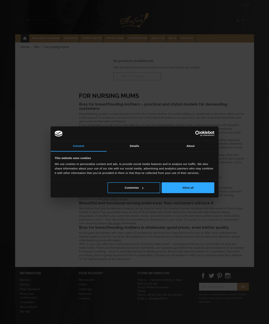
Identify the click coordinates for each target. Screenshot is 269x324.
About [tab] (190, 145)
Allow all (188, 187)
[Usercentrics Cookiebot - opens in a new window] (198, 133)
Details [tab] (134, 145)
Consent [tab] (78, 145)
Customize (134, 187)
